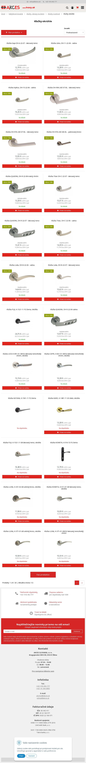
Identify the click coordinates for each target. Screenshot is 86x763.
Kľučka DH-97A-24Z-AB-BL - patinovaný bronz (64, 132)
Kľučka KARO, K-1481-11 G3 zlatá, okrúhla (64, 398)
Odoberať (77, 631)
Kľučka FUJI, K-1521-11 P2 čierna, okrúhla (22, 309)
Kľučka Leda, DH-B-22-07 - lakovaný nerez (64, 265)
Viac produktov (43, 574)
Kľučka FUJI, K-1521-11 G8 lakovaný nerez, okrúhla (22, 443)
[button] (67, 7)
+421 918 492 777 (51, 2)
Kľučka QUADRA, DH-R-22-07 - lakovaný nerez (22, 221)
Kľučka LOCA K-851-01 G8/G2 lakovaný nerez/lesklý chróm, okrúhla (22, 355)
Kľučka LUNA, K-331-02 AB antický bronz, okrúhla (22, 487)
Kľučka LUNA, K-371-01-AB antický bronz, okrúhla (22, 531)
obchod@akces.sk (43, 696)
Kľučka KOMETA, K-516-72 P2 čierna (64, 443)
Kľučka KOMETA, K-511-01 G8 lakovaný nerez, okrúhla (64, 488)
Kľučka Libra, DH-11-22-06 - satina (64, 43)
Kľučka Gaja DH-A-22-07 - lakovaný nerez (22, 43)
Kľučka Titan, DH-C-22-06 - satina (63, 221)
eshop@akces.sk (35, 2)
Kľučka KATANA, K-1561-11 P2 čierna (22, 398)
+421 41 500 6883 (43, 688)
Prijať (21, 756)
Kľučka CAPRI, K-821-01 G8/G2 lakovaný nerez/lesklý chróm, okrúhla (64, 355)
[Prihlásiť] (72, 7)
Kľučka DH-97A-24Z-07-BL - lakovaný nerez (22, 132)
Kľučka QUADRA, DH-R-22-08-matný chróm (22, 176)
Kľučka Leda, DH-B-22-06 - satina (22, 265)
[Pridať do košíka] (22, 77)
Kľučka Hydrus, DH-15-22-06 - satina (22, 88)
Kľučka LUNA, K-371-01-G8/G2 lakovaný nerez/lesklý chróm (63, 532)
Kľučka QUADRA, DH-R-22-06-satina (63, 309)
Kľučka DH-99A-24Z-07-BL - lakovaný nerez (64, 88)
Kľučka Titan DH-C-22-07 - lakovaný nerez (64, 176)
